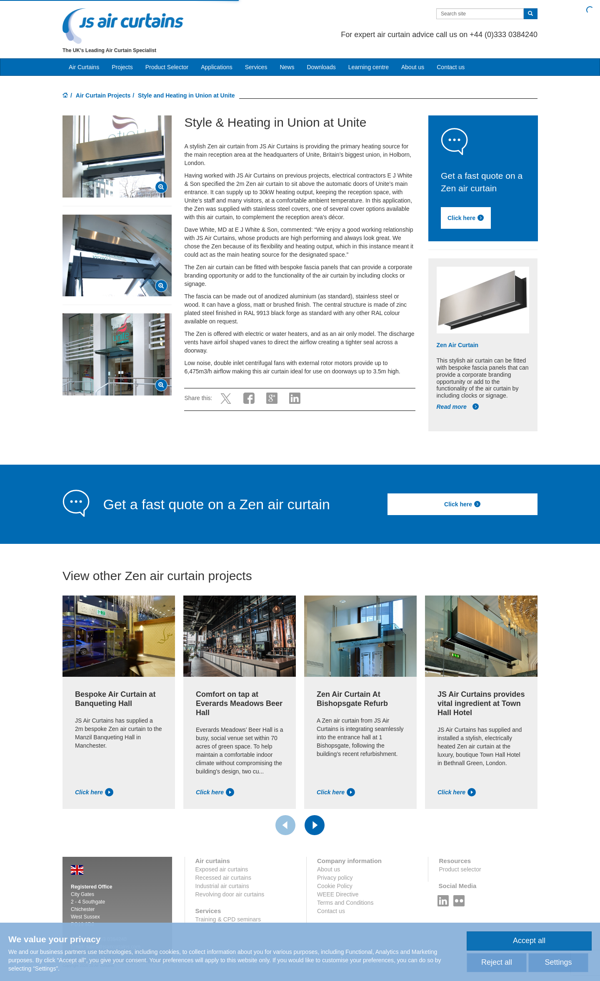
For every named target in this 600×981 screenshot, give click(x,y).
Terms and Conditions (345, 902)
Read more (458, 406)
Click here (466, 218)
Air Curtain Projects (103, 95)
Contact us (451, 67)
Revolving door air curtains (230, 894)
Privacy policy (335, 877)
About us (412, 67)
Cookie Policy (334, 886)
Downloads (321, 67)
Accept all (529, 940)
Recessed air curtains (223, 877)
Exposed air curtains (221, 869)
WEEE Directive (338, 894)
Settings (558, 962)
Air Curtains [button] (84, 67)
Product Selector (167, 67)
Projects (122, 67)
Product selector (460, 869)
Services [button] (256, 67)
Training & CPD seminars (228, 919)
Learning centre (368, 67)
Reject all (496, 962)
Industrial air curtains (222, 886)
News (287, 67)
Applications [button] (216, 67)
